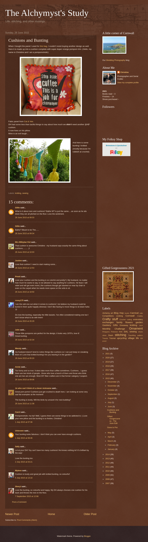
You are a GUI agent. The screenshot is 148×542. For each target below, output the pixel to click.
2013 (107, 458)
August (111, 398)
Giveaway (124, 325)
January (111, 449)
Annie (17, 367)
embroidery (138, 319)
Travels (105, 338)
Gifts (115, 325)
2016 (107, 374)
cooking (119, 316)
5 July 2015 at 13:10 (23, 478)
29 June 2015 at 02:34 (24, 340)
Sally (17, 446)
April (110, 437)
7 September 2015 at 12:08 (26, 496)
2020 (107, 358)
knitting (18, 193)
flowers (129, 322)
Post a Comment (19, 502)
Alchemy (106, 313)
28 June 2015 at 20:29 (24, 321)
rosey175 (19, 300)
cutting (129, 319)
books (127, 313)
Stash (110, 335)
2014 (107, 454)
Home (51, 514)
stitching (120, 335)
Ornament (136, 328)
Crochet (123, 319)
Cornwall (129, 315)
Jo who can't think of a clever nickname (33, 388)
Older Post (90, 514)
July (110, 402)
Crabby (140, 316)
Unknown (19, 431)
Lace (141, 325)
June (110, 406)
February (112, 445)
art (112, 313)
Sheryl (18, 486)
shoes (140, 332)
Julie (17, 330)
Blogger (87, 536)
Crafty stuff (110, 319)
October (111, 390)
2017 (107, 370)
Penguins (106, 332)
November (112, 386)
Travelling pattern (135, 335)
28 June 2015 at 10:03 (24, 252)
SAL (126, 331)
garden (139, 322)
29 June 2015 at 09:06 (24, 379)
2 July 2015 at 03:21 (23, 462)
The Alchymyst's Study (47, 13)
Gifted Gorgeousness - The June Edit (113, 419)
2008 (107, 479)
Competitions (108, 316)
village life (133, 338)
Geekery (106, 325)
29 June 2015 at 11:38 (24, 403)
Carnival (134, 313)
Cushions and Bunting (113, 411)
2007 (107, 483)
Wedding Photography (115, 60)
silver (104, 335)
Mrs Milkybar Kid (22, 242)
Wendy (18, 348)
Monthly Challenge (113, 328)
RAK (121, 332)
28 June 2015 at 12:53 (24, 268)
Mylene (18, 470)
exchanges (108, 322)
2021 (107, 353)
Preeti (17, 276)
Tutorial (112, 338)
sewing (25, 193)
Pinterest (114, 332)
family (119, 322)
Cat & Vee (28, 121)
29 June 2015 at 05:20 (24, 358)
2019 (107, 362)
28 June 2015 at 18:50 (24, 292)
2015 (107, 378)
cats (141, 313)
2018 (107, 366)
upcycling (121, 338)
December (112, 382)
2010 (107, 471)
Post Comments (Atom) (27, 520)
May (110, 433)
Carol (17, 412)
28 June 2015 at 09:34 (24, 233)
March (110, 441)
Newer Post (12, 514)
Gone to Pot (112, 427)
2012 (107, 463)
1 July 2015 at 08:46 (23, 438)
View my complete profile (128, 82)
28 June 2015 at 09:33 (24, 217)
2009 (107, 475)
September (113, 394)
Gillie (17, 208)
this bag (43, 46)
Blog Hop (119, 313)
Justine (18, 260)
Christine (124, 72)
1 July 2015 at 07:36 (23, 422)
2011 (107, 467)
